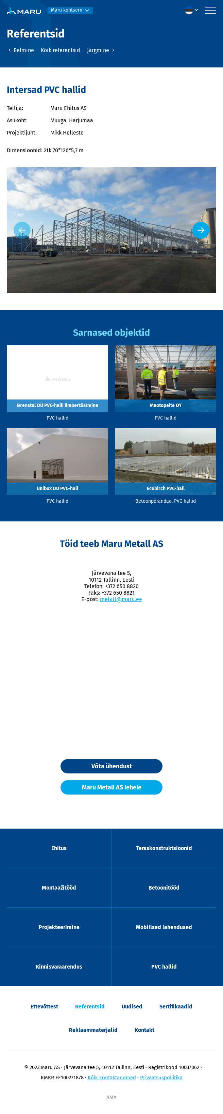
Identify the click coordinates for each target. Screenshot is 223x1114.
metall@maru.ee (121, 599)
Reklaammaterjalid (93, 1030)
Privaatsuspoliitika (161, 1077)
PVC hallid (164, 966)
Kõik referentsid (60, 50)
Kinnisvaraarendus (59, 966)
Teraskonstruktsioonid (164, 848)
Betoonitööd (164, 887)
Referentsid (90, 1006)
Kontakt (144, 1030)
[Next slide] (200, 230)
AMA (111, 1097)
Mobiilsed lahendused (164, 927)
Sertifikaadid (175, 1006)
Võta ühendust (111, 766)
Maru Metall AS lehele (111, 787)
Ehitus (59, 848)
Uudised (132, 1006)
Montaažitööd (59, 887)
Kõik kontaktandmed (112, 1077)
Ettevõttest (44, 1006)
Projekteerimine (59, 927)
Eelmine (20, 50)
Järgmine (101, 50)
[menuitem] (193, 10)
